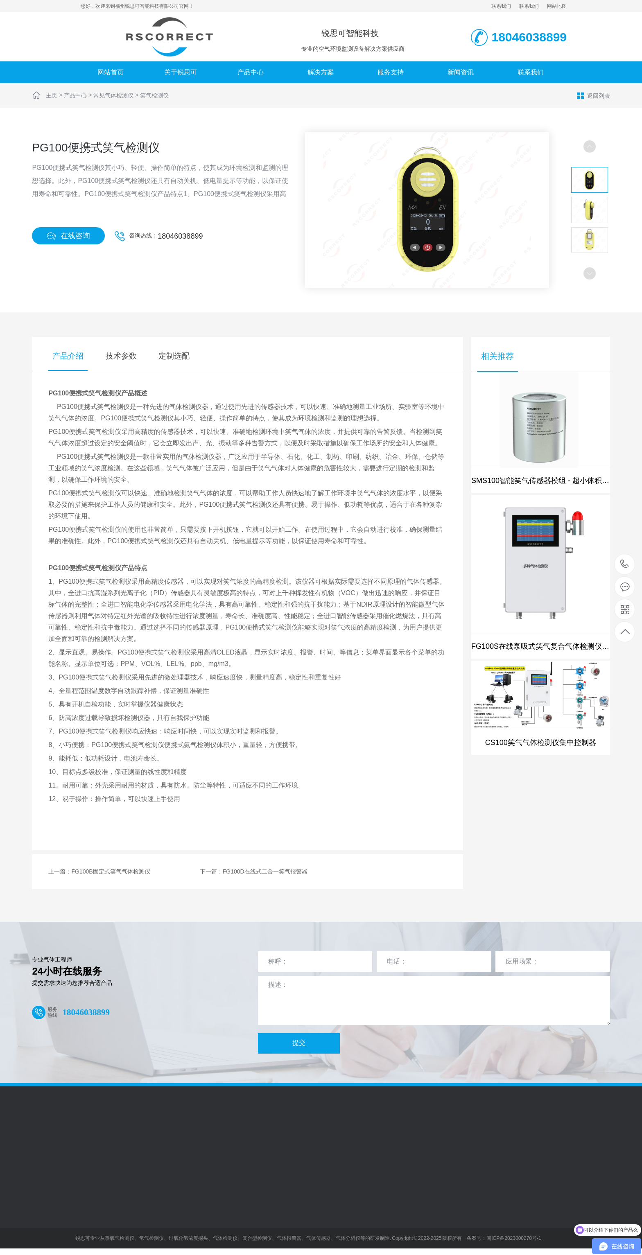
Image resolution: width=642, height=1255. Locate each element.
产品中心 (250, 72)
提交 (298, 1043)
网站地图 (557, 6)
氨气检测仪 (200, 745)
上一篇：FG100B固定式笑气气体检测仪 (99, 872)
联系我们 (501, 6)
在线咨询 (68, 236)
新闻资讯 (461, 72)
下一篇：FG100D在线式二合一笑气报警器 (253, 872)
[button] (589, 273)
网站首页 (110, 72)
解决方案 (320, 72)
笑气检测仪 (154, 95)
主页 (51, 95)
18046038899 (180, 236)
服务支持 (391, 72)
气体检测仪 (185, 407)
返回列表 (593, 95)
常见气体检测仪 (113, 95)
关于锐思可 (180, 72)
